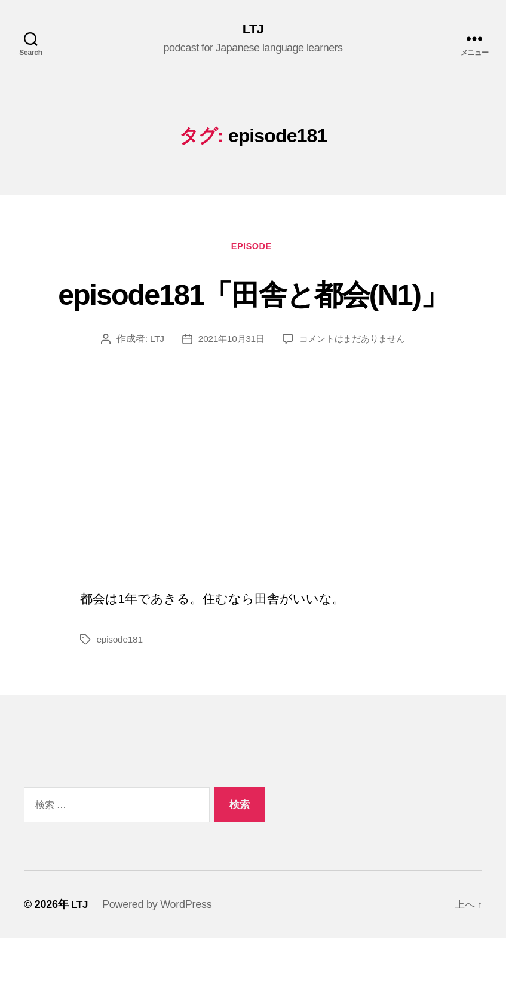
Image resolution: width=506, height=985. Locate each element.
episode (253, 248)
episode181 (121, 686)
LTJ (253, 30)
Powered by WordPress (158, 951)
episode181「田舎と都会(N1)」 (252, 316)
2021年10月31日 (228, 385)
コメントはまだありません (354, 385)
